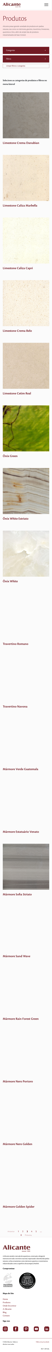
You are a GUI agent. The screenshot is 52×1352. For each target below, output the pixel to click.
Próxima (28, 1235)
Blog (4, 1312)
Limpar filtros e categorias (15, 66)
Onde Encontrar (9, 1306)
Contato (6, 1316)
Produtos (6, 1302)
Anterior (11, 1231)
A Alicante (7, 1309)
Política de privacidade (42, 1342)
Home (5, 1299)
